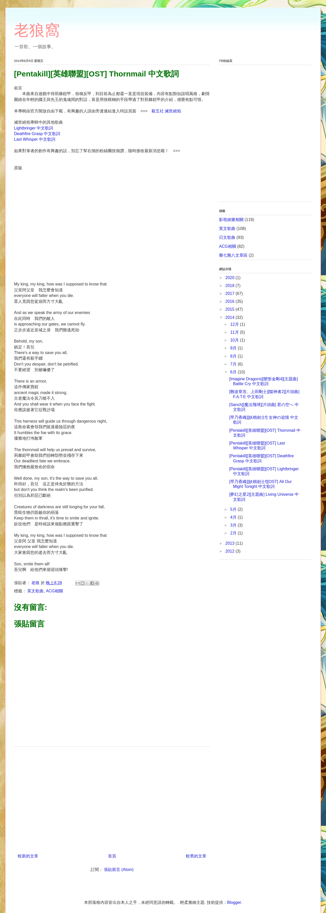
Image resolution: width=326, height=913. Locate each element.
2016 (230, 301)
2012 (230, 551)
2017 (230, 293)
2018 (230, 285)
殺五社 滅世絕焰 (166, 111)
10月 (235, 340)
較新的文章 (28, 856)
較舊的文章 (196, 856)
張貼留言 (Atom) (118, 869)
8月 (234, 356)
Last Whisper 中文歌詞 (34, 139)
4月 (234, 517)
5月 (234, 509)
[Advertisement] (112, 798)
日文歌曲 (227, 237)
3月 (234, 525)
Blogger (234, 902)
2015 (230, 309)
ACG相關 (54, 591)
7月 (234, 364)
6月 (234, 372)
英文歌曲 (35, 591)
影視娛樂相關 (231, 219)
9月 (234, 348)
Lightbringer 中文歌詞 (33, 128)
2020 (230, 278)
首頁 (112, 856)
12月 (235, 324)
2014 (230, 317)
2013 (230, 543)
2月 (234, 533)
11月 (235, 332)
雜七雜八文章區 (233, 255)
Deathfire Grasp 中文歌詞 (37, 134)
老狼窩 (37, 30)
